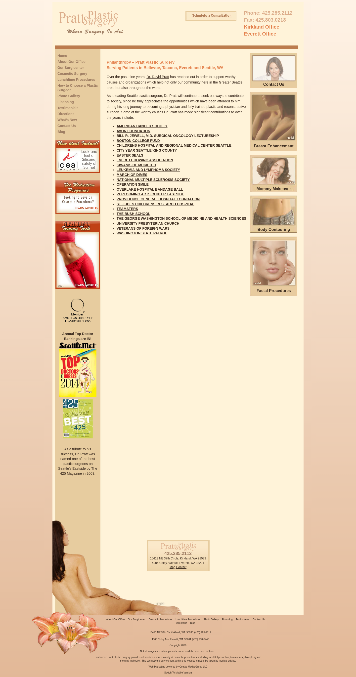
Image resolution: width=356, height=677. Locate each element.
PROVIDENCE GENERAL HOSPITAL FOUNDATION (158, 199)
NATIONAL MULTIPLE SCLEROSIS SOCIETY (153, 180)
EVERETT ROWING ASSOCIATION (145, 160)
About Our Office (71, 62)
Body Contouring (274, 229)
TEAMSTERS (127, 209)
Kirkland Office (261, 27)
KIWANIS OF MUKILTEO (136, 165)
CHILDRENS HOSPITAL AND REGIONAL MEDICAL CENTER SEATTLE (174, 145)
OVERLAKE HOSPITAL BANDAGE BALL (150, 189)
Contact (181, 567)
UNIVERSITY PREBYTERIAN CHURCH (148, 223)
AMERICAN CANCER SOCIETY (142, 126)
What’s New (67, 120)
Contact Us (66, 126)
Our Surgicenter (70, 68)
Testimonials (68, 108)
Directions (65, 114)
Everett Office (260, 34)
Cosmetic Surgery (72, 74)
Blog (61, 132)
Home (62, 56)
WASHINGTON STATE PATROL (142, 233)
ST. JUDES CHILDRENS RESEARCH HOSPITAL (155, 204)
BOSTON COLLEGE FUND (138, 141)
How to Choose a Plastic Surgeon (77, 88)
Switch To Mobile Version (178, 672)
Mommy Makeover (274, 189)
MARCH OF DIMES (132, 175)
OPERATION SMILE (133, 184)
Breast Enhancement (273, 146)
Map (172, 567)
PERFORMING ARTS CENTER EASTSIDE (150, 194)
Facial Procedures (274, 291)
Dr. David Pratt (157, 77)
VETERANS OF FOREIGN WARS (143, 228)
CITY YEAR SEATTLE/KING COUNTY (147, 150)
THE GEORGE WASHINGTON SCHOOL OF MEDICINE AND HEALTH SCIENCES (181, 218)
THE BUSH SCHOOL (133, 214)
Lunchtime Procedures (76, 80)
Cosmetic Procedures (161, 619)
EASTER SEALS (130, 155)
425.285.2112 (277, 13)
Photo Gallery (68, 96)
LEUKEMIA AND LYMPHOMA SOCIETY (148, 170)
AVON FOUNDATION (133, 131)
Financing (65, 102)
